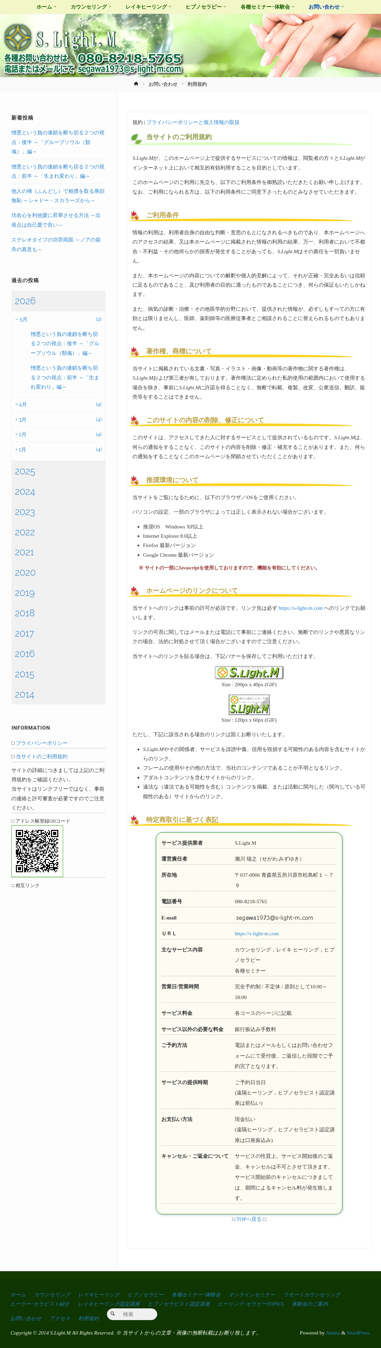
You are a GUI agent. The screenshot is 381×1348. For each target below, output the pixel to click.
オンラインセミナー (264, 1294)
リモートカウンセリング (327, 1294)
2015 (24, 673)
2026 (25, 300)
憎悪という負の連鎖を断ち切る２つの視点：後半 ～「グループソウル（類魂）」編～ (57, 142)
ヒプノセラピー (153, 1294)
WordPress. (358, 1333)
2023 (25, 511)
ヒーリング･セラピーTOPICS (261, 1304)
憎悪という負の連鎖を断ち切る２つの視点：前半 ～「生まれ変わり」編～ (65, 377)
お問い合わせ (163, 84)
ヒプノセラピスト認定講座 (185, 1304)
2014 (24, 694)
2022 (25, 531)
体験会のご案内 (322, 1304)
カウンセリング (54, 1294)
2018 (25, 612)
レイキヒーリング (104, 1294)
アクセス (62, 1318)
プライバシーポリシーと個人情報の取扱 (193, 122)
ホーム (18, 1294)
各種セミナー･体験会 (206, 1294)
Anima (332, 1333)
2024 (25, 491)
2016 (25, 653)
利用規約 (91, 1318)
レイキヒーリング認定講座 (113, 1304)
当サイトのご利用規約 (42, 756)
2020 (25, 572)
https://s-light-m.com (301, 608)
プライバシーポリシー (42, 743)
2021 (24, 551)
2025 (25, 470)
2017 (24, 633)
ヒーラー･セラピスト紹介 (41, 1304)
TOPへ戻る (249, 1219)
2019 (24, 592)
